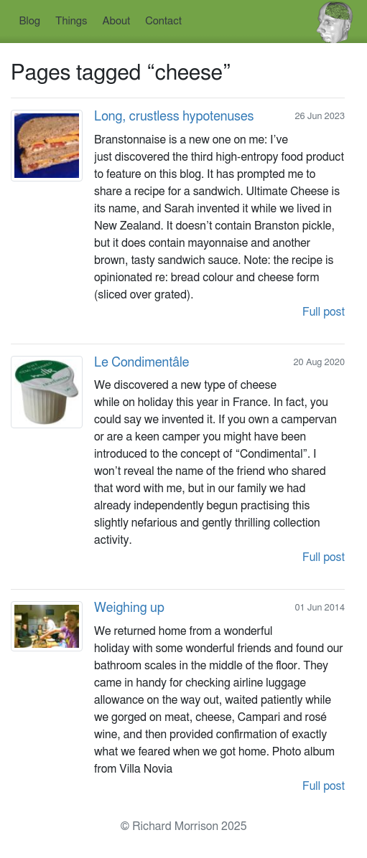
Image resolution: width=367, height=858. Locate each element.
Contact (163, 21)
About (117, 21)
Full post (323, 312)
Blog (29, 21)
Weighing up (129, 608)
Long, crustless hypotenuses (174, 116)
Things (71, 21)
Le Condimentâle (141, 363)
